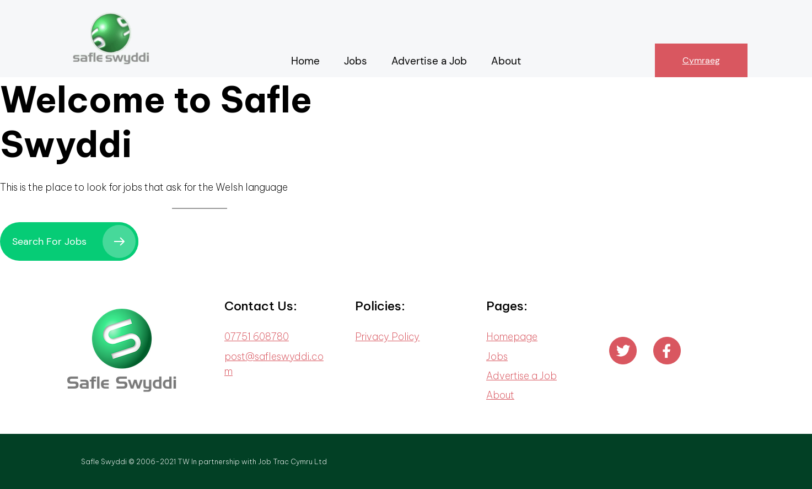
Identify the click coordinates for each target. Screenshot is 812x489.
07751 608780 (256, 336)
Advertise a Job (521, 375)
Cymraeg (701, 60)
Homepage (511, 336)
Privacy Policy (387, 336)
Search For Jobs (49, 241)
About (500, 395)
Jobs (497, 356)
